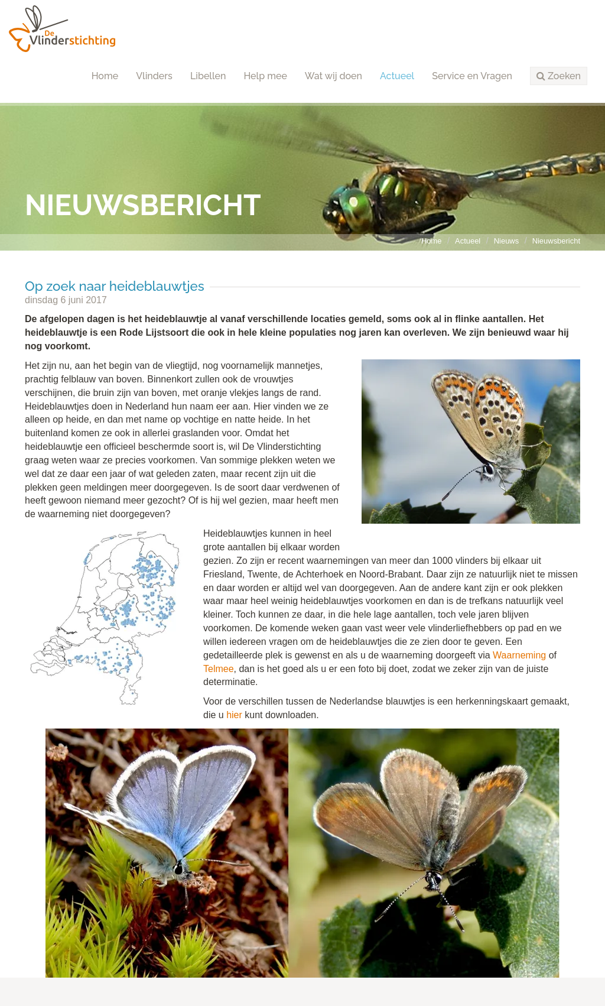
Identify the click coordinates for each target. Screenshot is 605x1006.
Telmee (218, 669)
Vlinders (154, 76)
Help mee (265, 76)
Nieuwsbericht (556, 240)
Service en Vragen (472, 76)
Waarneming (519, 655)
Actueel (397, 76)
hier (234, 715)
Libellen (208, 76)
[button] (558, 76)
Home (105, 76)
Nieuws (506, 240)
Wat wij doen (333, 76)
